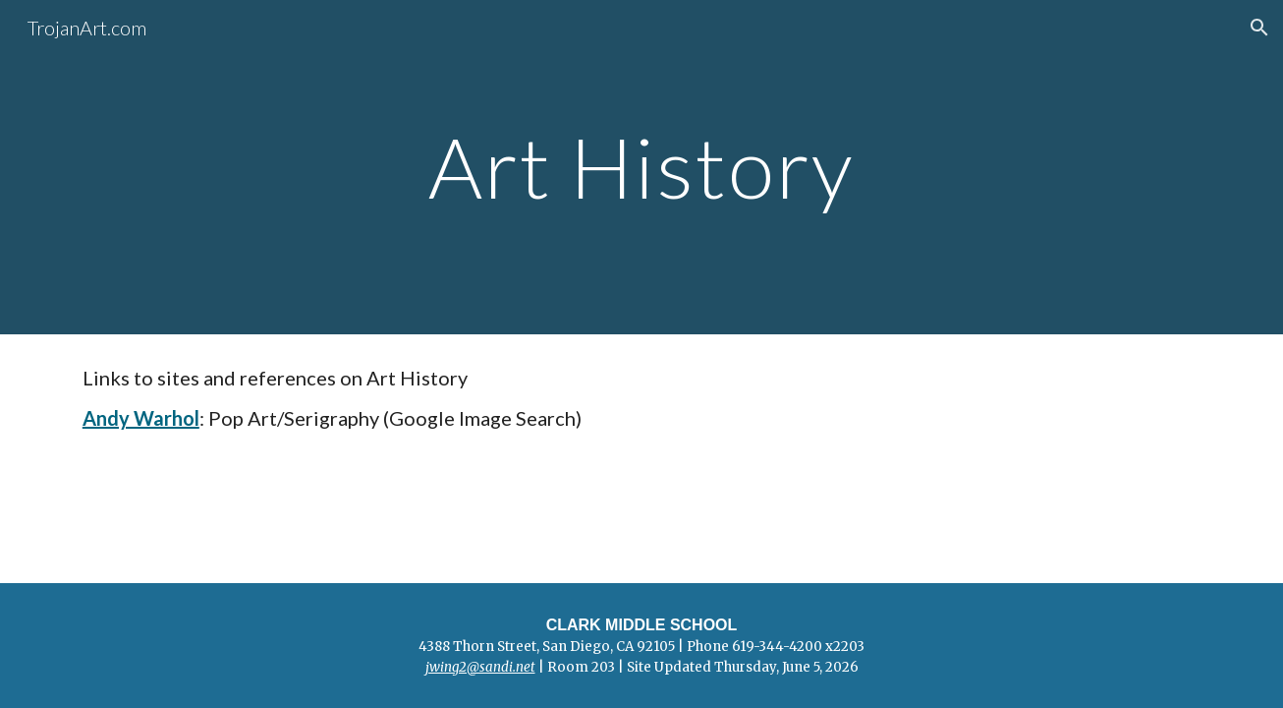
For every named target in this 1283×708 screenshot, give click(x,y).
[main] (641, 166)
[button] (1259, 27)
